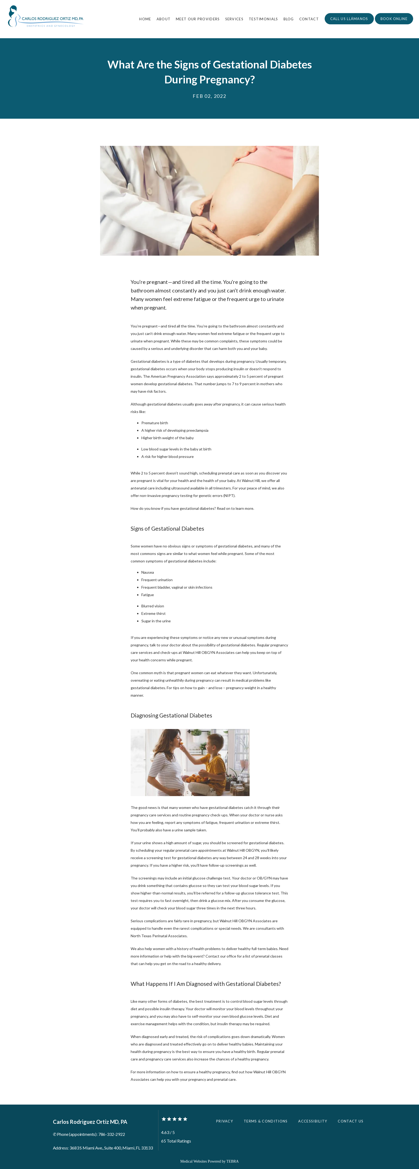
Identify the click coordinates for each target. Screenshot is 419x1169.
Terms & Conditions (266, 1121)
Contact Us (350, 1121)
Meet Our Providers (198, 19)
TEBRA (232, 1161)
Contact (309, 19)
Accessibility (312, 1121)
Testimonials (263, 19)
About (164, 19)
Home (145, 19)
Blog (289, 19)
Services (234, 19)
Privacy (224, 1121)
